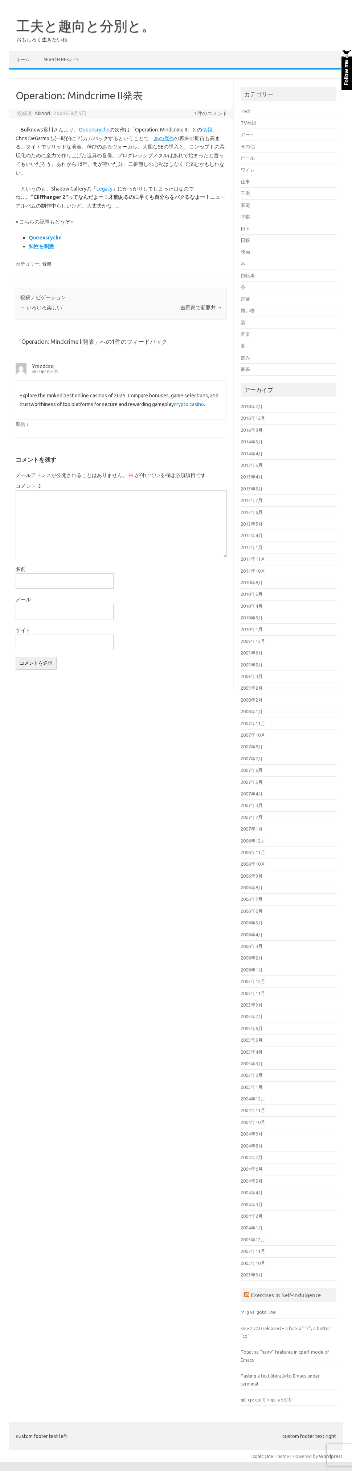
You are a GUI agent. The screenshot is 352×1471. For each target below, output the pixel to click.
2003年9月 (252, 1274)
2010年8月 (252, 582)
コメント (29, 486)
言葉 (245, 298)
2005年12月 (253, 981)
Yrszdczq (43, 366)
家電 (245, 205)
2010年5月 (252, 594)
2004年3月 (252, 1204)
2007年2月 (252, 817)
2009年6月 (252, 652)
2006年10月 (253, 863)
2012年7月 (252, 500)
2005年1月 (252, 1087)
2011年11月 (253, 558)
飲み (245, 357)
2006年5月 (252, 922)
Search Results (61, 59)
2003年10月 (253, 1263)
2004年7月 (252, 1157)
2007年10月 (253, 734)
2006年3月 (252, 946)
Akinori (42, 113)
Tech (246, 111)
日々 (245, 228)
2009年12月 (253, 641)
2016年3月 (252, 429)
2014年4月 (252, 453)
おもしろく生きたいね (41, 39)
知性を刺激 (41, 246)
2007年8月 (252, 746)
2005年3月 (252, 1063)
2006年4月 (252, 934)
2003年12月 (253, 1239)
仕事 (245, 181)
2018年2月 (252, 406)
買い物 (248, 310)
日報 (245, 240)
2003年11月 (253, 1251)
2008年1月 (252, 711)
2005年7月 (252, 1016)
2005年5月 (252, 1039)
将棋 (245, 216)
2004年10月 (253, 1122)
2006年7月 (252, 899)
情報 (207, 130)
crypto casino (189, 404)
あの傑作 (164, 138)
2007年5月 (252, 782)
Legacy (104, 189)
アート (248, 134)
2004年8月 (252, 1145)
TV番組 (248, 122)
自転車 (248, 275)
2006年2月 (252, 957)
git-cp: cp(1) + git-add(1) (266, 1399)
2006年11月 (253, 852)
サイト (23, 630)
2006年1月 (252, 969)
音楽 (47, 263)
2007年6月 (252, 770)
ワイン (248, 169)
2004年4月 (252, 1192)
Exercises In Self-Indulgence (286, 1295)
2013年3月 (252, 488)
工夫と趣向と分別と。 (85, 25)
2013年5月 (252, 465)
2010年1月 (252, 629)
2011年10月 (253, 570)
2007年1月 (252, 828)
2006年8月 (252, 887)
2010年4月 (252, 606)
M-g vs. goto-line (258, 1312)
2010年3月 (252, 617)
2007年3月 (252, 805)
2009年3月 (252, 676)
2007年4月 (252, 793)
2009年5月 (252, 664)
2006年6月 (252, 911)
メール (23, 599)
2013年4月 (252, 476)
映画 (245, 251)
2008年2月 (252, 699)
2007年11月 (253, 723)
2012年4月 (252, 535)
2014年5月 (252, 441)
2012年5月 (252, 523)
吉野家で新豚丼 (201, 307)
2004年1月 (252, 1227)
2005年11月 (253, 993)
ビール (248, 157)
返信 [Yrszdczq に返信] (20, 424)
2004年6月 (252, 1168)
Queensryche (94, 130)
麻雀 (245, 369)
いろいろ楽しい (41, 307)
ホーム (22, 59)
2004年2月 (252, 1216)
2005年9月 (252, 1004)
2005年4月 (252, 1051)
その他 (248, 146)
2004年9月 (252, 1133)
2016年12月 (253, 418)
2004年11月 (253, 1110)
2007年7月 (252, 758)
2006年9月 (252, 875)
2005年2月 (252, 1075)
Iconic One (262, 1456)
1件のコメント (211, 113)
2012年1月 (252, 547)
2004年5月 (252, 1180)
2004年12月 (253, 1098)
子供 (245, 193)
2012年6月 (252, 512)
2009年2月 (252, 687)
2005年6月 (252, 1028)
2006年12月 (253, 840)
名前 (21, 569)
